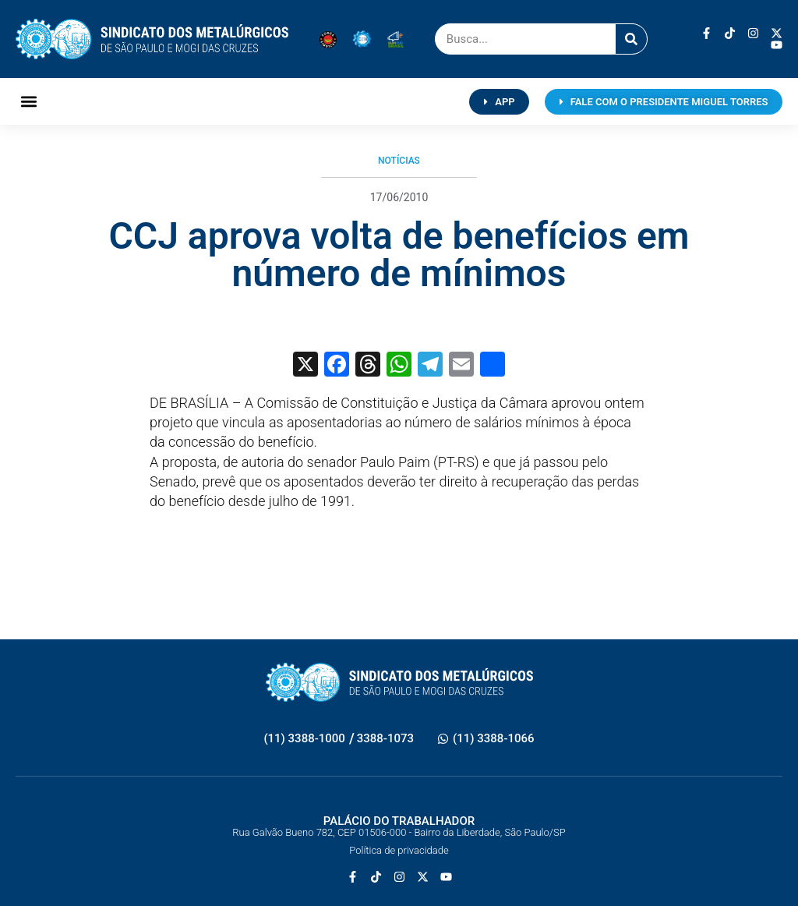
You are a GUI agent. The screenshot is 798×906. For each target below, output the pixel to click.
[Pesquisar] (631, 39)
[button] (28, 102)
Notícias (399, 160)
